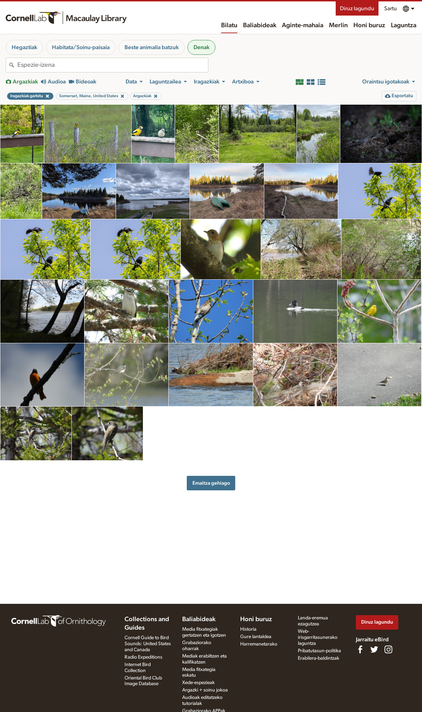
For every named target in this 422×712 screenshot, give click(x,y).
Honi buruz (369, 25)
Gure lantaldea (255, 636)
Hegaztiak (24, 47)
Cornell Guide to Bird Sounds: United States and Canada (148, 643)
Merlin (338, 25)
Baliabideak (259, 25)
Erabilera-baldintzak (318, 658)
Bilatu (229, 25)
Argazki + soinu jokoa (205, 690)
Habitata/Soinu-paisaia (81, 47)
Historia (248, 629)
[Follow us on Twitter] (374, 649)
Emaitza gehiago (211, 483)
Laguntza (403, 25)
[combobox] (112, 65)
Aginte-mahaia (302, 25)
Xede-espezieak (198, 682)
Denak (201, 47)
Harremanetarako (258, 644)
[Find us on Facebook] (360, 649)
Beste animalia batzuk (152, 47)
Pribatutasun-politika (319, 650)
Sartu (390, 8)
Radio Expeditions (143, 657)
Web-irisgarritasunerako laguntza (317, 637)
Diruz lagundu (357, 8)
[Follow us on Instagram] (388, 649)
